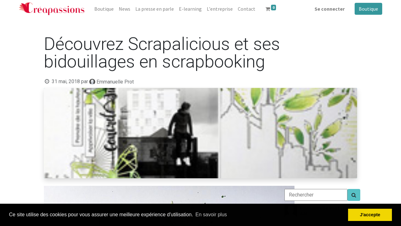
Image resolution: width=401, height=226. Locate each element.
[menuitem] (104, 9)
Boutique (368, 9)
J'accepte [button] (370, 214)
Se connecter (330, 9)
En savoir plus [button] (211, 214)
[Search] (353, 195)
